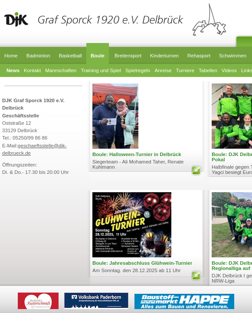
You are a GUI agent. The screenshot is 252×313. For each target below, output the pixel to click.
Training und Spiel (101, 70)
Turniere (185, 70)
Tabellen (208, 70)
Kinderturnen (164, 55)
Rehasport (198, 55)
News (13, 70)
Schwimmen (232, 55)
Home (11, 55)
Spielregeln (138, 70)
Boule (98, 55)
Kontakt (32, 70)
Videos (229, 70)
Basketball (70, 55)
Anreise (163, 70)
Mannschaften (60, 70)
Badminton (38, 55)
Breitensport (128, 55)
